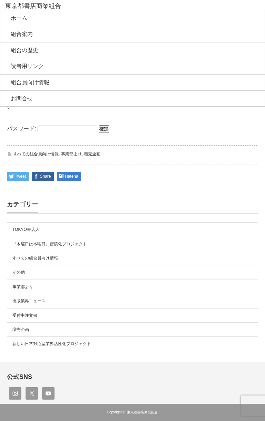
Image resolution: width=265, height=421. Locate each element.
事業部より (71, 153)
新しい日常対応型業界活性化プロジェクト (51, 343)
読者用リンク (27, 66)
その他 (18, 272)
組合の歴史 (24, 50)
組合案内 (22, 34)
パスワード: (52, 128)
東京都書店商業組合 (142, 412)
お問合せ (22, 98)
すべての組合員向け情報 (36, 153)
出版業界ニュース (29, 300)
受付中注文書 (24, 315)
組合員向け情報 (30, 82)
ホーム (19, 18)
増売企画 (92, 153)
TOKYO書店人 (25, 229)
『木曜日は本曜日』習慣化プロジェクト (49, 244)
